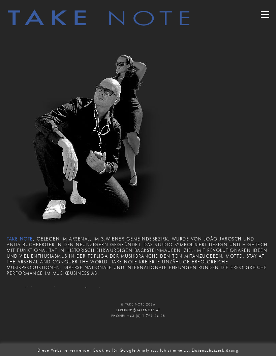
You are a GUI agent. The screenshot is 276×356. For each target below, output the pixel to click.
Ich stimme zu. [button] (175, 349)
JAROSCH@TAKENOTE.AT (138, 310)
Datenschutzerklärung (215, 349)
